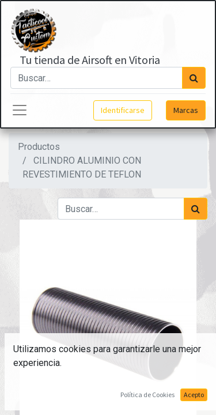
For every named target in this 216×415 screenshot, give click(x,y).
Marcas (185, 110)
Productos (39, 146)
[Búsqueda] (194, 78)
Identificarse (123, 110)
